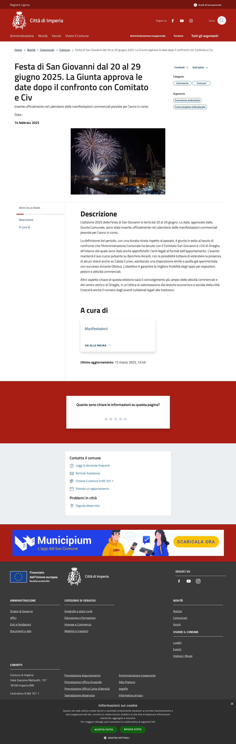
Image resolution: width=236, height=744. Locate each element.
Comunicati (47, 50)
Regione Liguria (20, 5)
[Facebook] (170, 20)
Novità (31, 50)
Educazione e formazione (80, 618)
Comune (65, 50)
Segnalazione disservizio (79, 695)
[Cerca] (221, 20)
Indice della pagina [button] (29, 208)
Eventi (177, 649)
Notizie (177, 611)
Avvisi (177, 624)
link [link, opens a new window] (153, 721)
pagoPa (123, 688)
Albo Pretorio (127, 682)
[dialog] (118, 722)
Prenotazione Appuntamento (82, 675)
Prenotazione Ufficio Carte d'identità (87, 688)
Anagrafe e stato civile (78, 611)
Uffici (13, 618)
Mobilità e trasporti (76, 631)
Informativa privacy (131, 695)
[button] (118, 738)
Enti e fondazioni (20, 624)
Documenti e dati (20, 631)
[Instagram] (189, 20)
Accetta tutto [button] (104, 729)
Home (18, 50)
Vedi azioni (200, 67)
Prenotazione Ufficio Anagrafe (83, 682)
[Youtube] (179, 20)
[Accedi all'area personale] (207, 5)
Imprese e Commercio (77, 624)
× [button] (231, 704)
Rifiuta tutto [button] (132, 729)
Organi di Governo (21, 611)
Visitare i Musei (182, 656)
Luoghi (177, 642)
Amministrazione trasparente (137, 675)
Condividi (182, 67)
